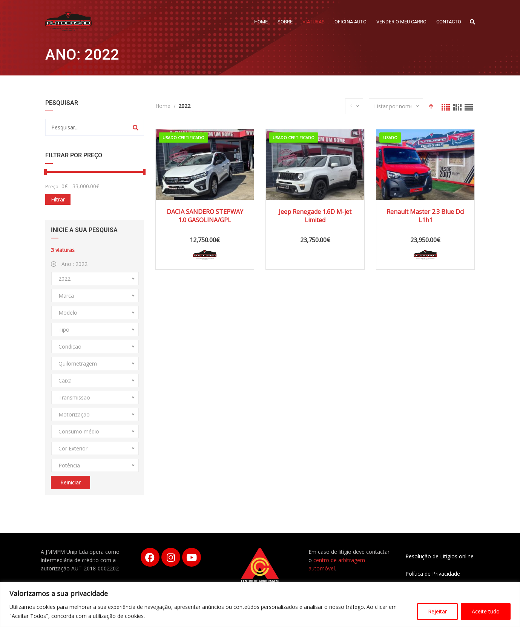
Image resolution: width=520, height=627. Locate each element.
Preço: (52, 186)
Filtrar (58, 199)
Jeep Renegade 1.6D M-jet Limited (315, 215)
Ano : (69, 263)
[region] (260, 604)
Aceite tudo (486, 611)
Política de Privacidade (432, 573)
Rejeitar (437, 611)
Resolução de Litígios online (439, 556)
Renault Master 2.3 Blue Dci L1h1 (425, 215)
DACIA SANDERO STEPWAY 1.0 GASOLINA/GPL (205, 215)
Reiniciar (70, 482)
